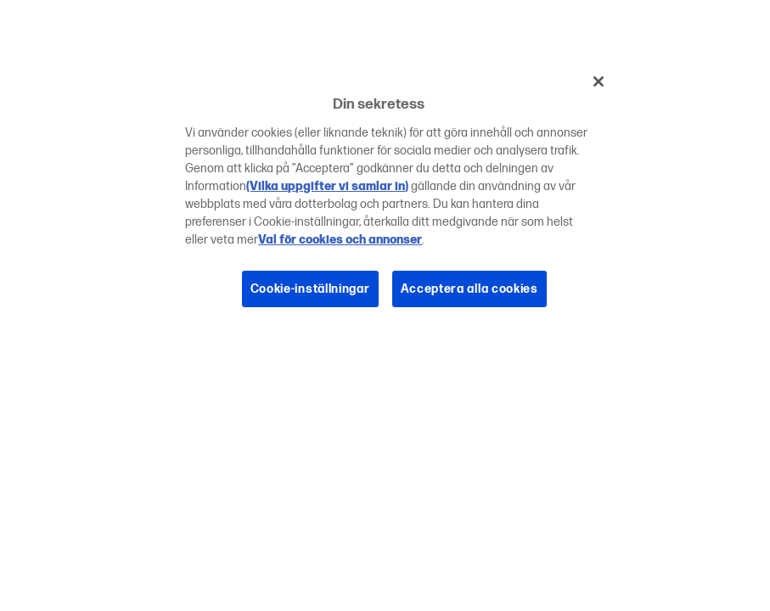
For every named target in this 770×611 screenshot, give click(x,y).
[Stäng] (598, 81)
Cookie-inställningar (310, 289)
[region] (390, 197)
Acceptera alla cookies (469, 289)
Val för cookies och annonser (340, 240)
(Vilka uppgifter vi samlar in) (327, 186)
